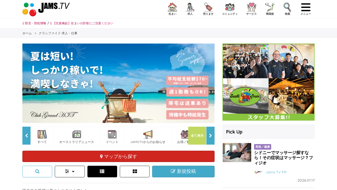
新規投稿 (183, 171)
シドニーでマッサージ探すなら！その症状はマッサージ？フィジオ (283, 157)
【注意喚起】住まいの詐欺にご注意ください (81, 23)
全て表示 (197, 135)
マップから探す (118, 156)
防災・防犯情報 (34, 23)
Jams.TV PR (275, 171)
